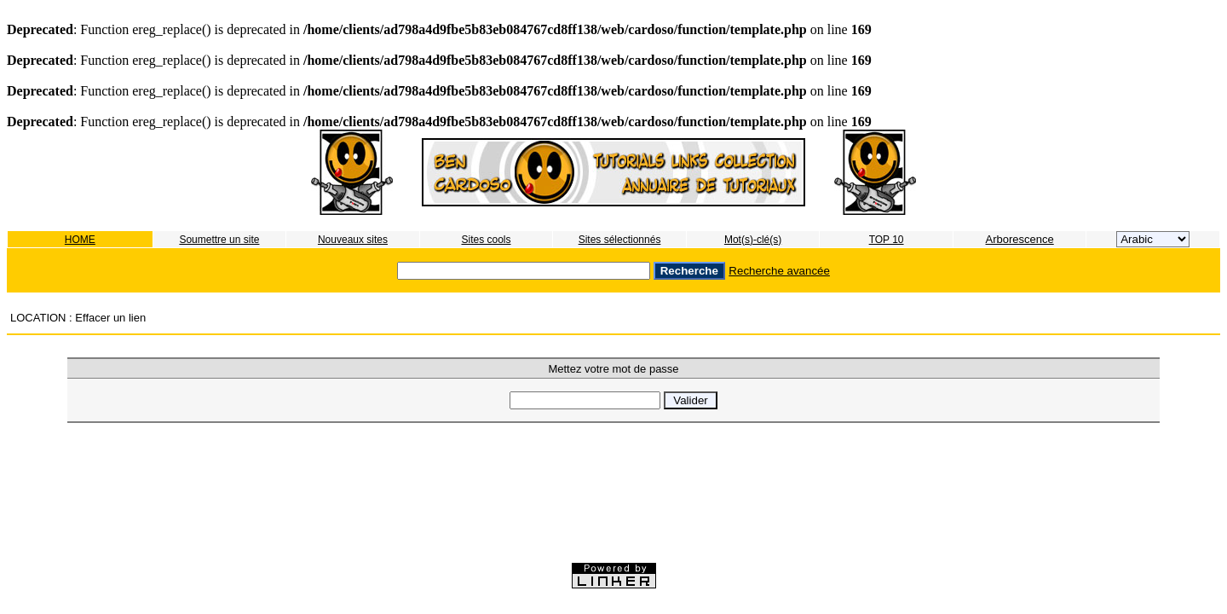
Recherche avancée (779, 270)
